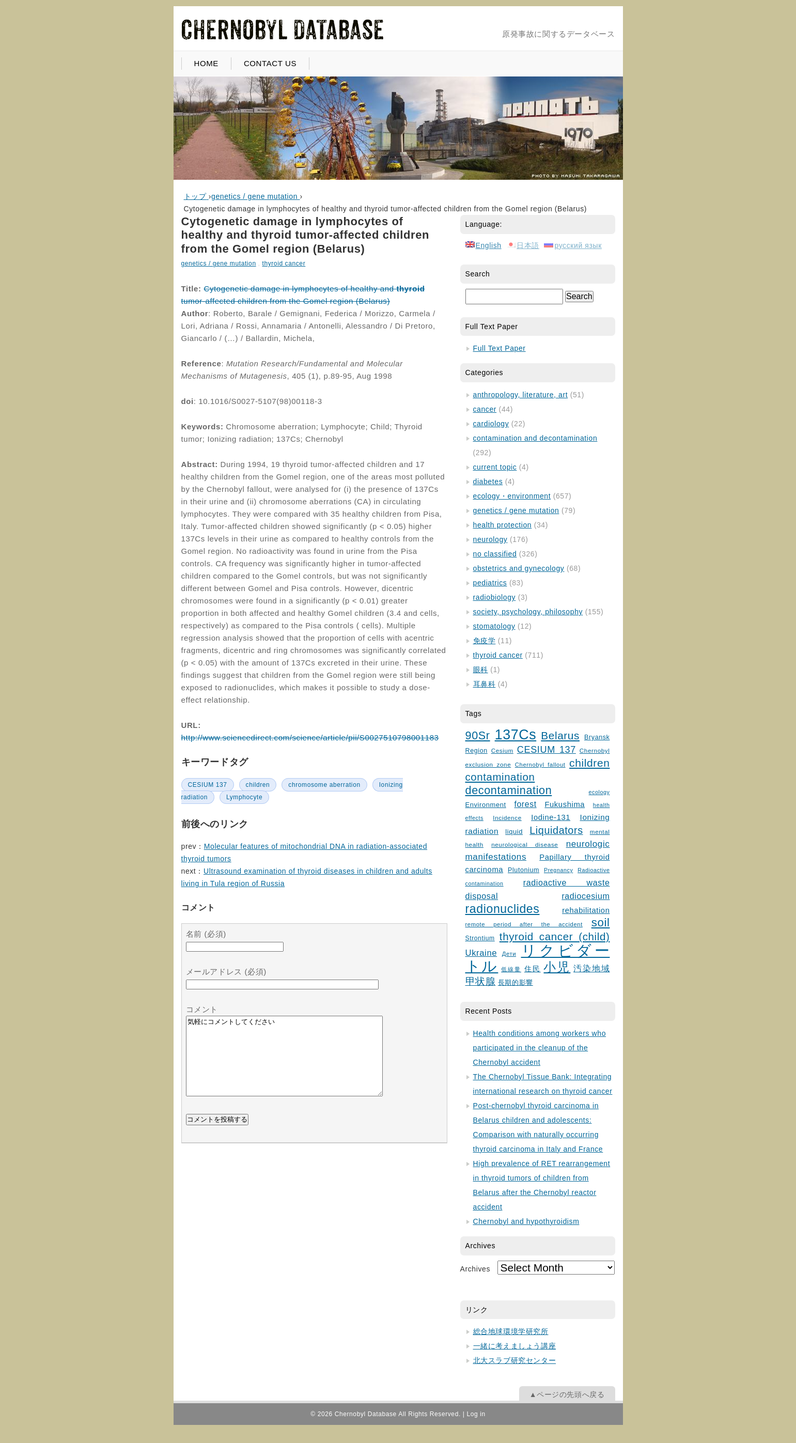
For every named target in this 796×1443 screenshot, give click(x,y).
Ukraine (481, 953)
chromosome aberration (324, 784)
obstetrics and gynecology (519, 568)
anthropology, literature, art (520, 395)
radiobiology (494, 597)
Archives (475, 1269)
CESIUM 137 (207, 784)
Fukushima (564, 804)
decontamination (508, 790)
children (258, 784)
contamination (500, 777)
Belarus (560, 735)
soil (600, 922)
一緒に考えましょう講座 (514, 1346)
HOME (206, 63)
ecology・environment (512, 496)
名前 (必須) (206, 933)
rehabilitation (586, 910)
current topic (495, 467)
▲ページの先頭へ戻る (567, 1394)
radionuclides (502, 909)
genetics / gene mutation (218, 263)
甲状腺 (480, 981)
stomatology (494, 626)
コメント (202, 1009)
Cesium (502, 750)
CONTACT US (270, 63)
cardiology (491, 424)
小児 (556, 967)
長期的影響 (515, 982)
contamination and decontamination (535, 438)
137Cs (516, 734)
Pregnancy (558, 870)
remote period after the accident (524, 924)
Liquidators (556, 830)
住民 (532, 969)
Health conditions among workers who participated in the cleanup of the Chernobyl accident (539, 1047)
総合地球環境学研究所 (511, 1331)
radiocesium (585, 896)
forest (525, 804)
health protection (502, 525)
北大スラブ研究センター (514, 1360)
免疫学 (484, 641)
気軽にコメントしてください (284, 1064)
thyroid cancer (283, 263)
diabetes (488, 481)
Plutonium (523, 870)
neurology (490, 539)
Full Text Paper (499, 348)
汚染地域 (591, 968)
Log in (475, 1414)
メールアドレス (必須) (226, 971)
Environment (485, 805)
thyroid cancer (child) (555, 936)
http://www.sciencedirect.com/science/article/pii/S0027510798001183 (310, 737)
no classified (495, 554)
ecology (599, 792)
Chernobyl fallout (540, 765)
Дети (509, 954)
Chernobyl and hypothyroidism (526, 1221)
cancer (485, 409)
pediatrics (490, 583)
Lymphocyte (244, 797)
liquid (514, 831)
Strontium (480, 938)
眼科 (480, 669)
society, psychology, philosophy (528, 612)
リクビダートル (537, 958)
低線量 (511, 969)
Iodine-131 (550, 817)
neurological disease (524, 844)
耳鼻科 (484, 684)
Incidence (507, 817)
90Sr (477, 735)
